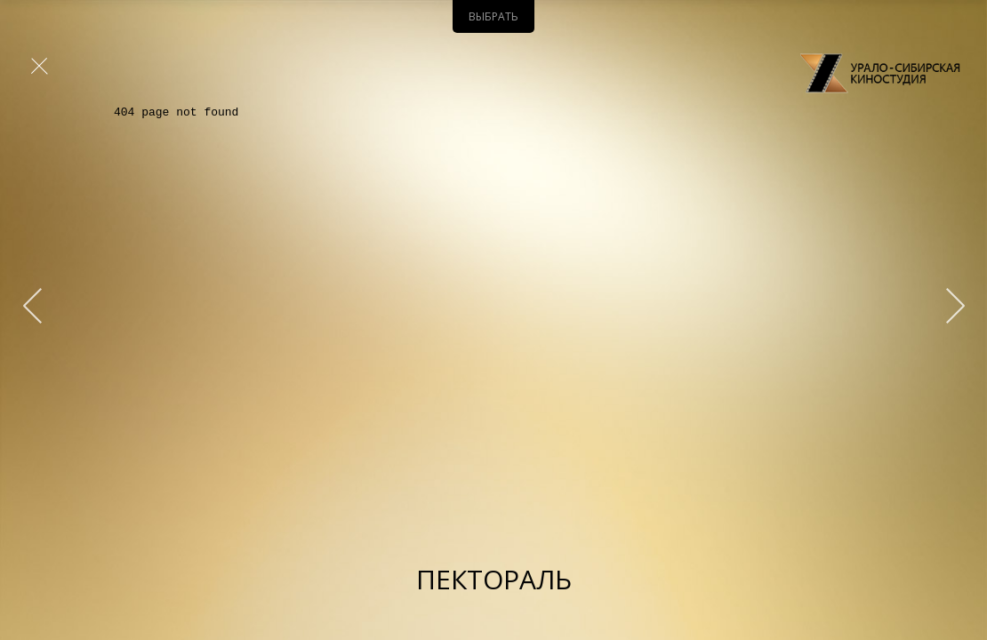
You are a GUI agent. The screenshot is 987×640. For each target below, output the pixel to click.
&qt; (947, 306)
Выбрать (493, 16)
